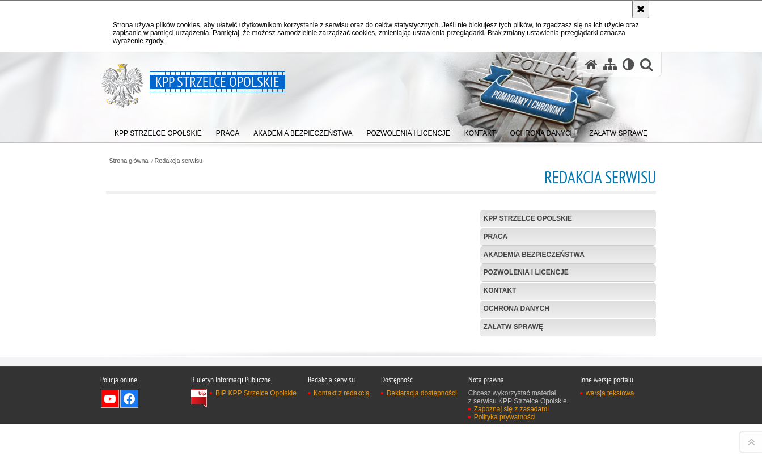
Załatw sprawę (513, 327)
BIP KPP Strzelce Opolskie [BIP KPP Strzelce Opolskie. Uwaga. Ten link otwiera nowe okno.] (256, 463)
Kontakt (500, 290)
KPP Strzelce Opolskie (528, 218)
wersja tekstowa (610, 463)
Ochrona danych (516, 309)
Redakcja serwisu (179, 161)
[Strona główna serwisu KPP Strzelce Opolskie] (591, 64)
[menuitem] (158, 131)
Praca (496, 237)
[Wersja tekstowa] (628, 64)
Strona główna (128, 161)
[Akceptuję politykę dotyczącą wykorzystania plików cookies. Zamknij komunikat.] (640, 9)
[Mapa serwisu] (610, 64)
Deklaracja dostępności (422, 463)
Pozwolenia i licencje (526, 272)
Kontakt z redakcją (342, 463)
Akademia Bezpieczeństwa (534, 255)
